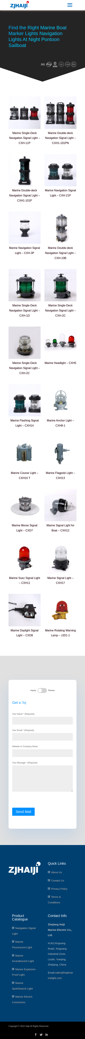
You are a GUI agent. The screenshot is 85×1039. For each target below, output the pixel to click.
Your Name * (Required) (42, 715)
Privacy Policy (59, 888)
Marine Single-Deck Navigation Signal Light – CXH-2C (60, 310)
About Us (56, 872)
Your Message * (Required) (42, 778)
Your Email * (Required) (42, 732)
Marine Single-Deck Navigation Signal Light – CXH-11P (24, 138)
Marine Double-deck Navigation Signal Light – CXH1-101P (24, 195)
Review (52, 687)
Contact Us (57, 880)
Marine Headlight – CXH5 (60, 362)
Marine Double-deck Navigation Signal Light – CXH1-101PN (60, 138)
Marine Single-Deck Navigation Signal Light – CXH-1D (24, 310)
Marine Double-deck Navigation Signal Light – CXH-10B (60, 253)
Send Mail (22, 814)
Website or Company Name (42, 749)
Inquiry (33, 687)
